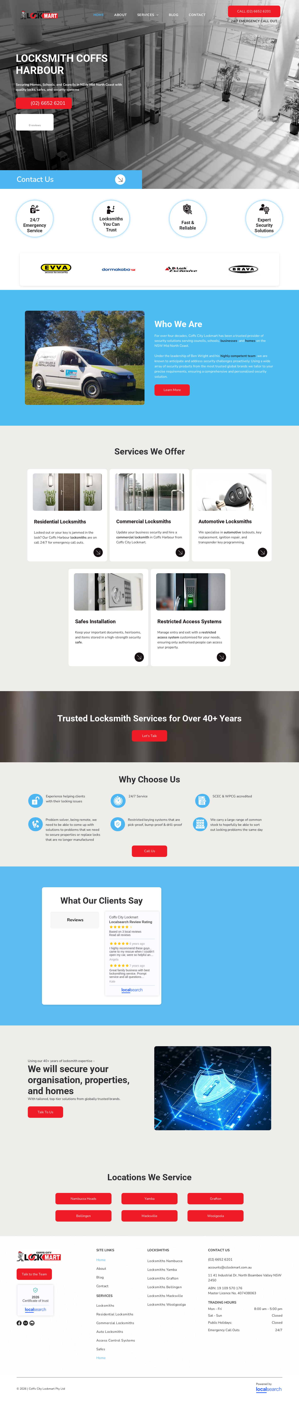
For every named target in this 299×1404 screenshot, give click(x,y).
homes (250, 346)
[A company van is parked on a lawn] (85, 363)
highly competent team (238, 361)
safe (78, 647)
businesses (229, 346)
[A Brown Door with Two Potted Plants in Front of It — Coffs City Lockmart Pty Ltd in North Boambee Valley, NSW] (67, 497)
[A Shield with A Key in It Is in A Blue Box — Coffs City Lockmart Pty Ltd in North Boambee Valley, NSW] (212, 1093)
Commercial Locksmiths (143, 527)
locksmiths (78, 542)
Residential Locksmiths (60, 527)
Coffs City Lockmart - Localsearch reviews (132, 959)
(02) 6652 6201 (220, 1264)
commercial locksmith (132, 542)
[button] (50, 937)
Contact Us (35, 179)
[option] (56, 274)
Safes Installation (95, 627)
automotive (232, 537)
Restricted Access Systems (189, 627)
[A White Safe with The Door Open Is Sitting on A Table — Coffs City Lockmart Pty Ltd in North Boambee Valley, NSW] (108, 597)
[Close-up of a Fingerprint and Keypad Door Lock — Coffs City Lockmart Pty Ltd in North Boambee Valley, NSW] (190, 597)
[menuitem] (98, 15)
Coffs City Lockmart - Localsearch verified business (35, 1305)
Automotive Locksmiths (225, 527)
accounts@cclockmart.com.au (230, 1272)
